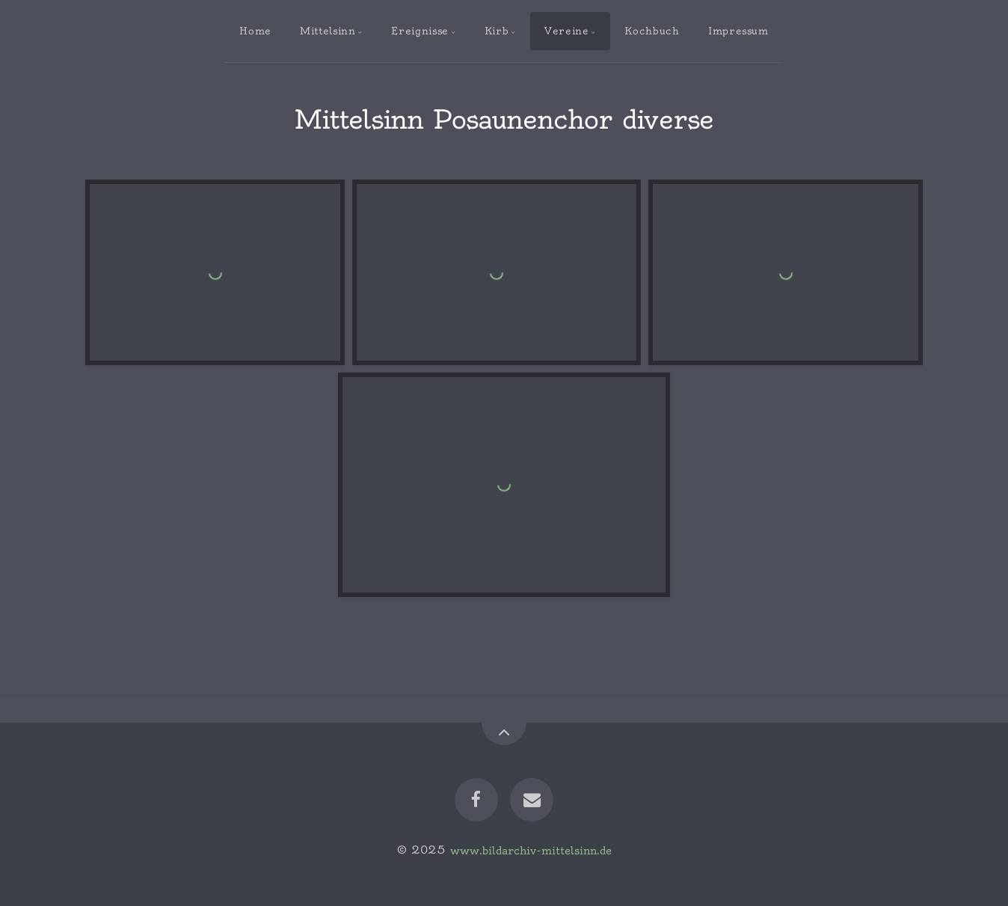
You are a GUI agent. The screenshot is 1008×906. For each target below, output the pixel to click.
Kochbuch (651, 31)
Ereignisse (419, 31)
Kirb (497, 31)
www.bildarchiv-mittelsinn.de (531, 850)
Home (255, 31)
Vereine (566, 31)
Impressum (738, 31)
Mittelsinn (327, 31)
